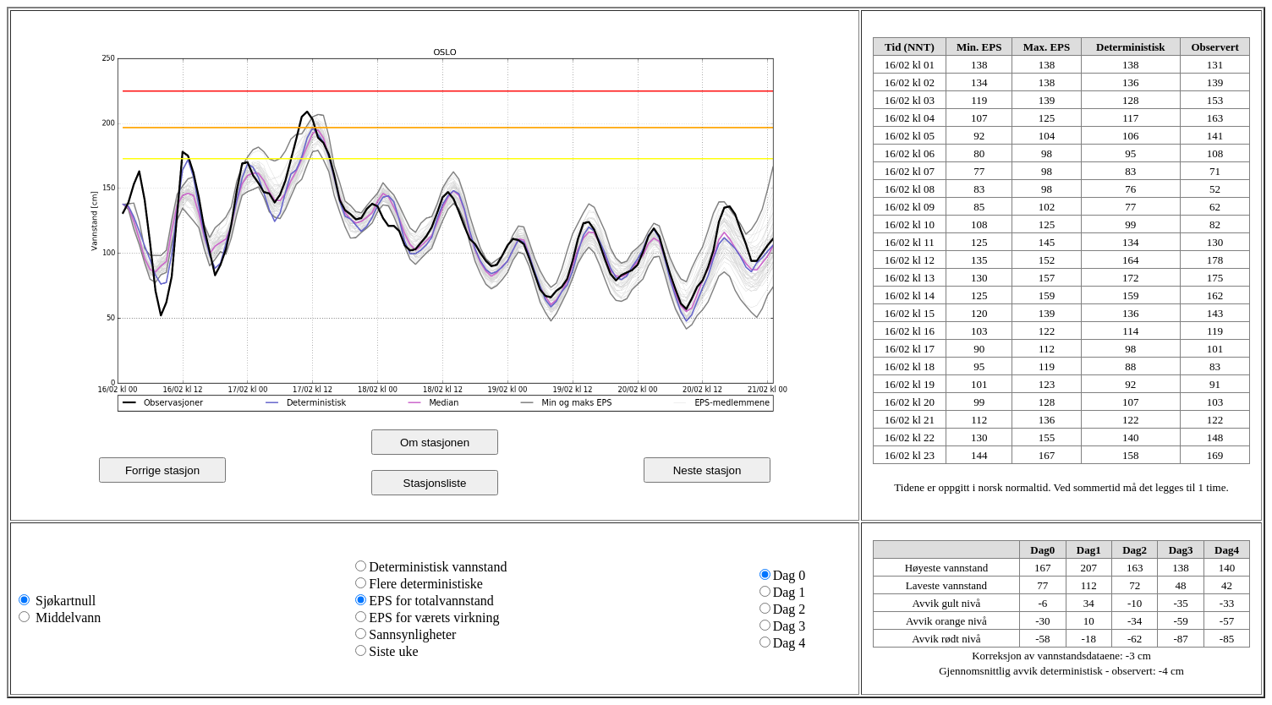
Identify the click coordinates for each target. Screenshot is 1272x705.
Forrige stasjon (162, 470)
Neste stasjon (707, 470)
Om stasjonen (434, 442)
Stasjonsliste (435, 483)
